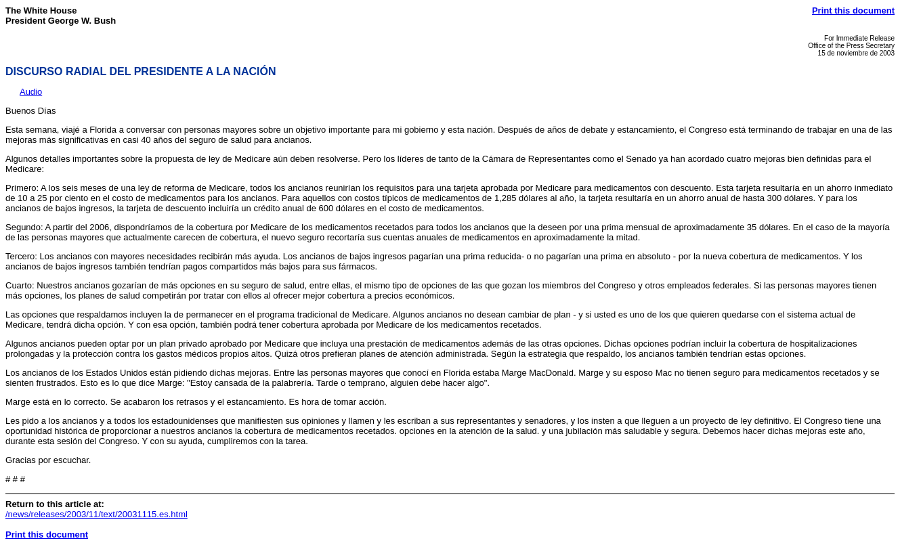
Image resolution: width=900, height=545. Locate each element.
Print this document (853, 10)
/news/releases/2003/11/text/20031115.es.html (96, 514)
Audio (31, 92)
